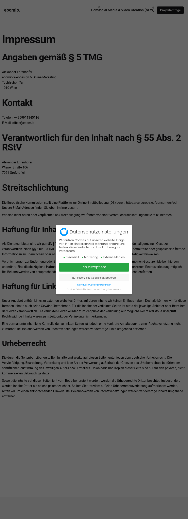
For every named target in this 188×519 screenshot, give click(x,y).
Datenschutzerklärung (95, 293)
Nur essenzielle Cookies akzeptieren (94, 282)
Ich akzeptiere (94, 271)
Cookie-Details (75, 293)
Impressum (115, 293)
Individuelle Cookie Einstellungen (94, 289)
